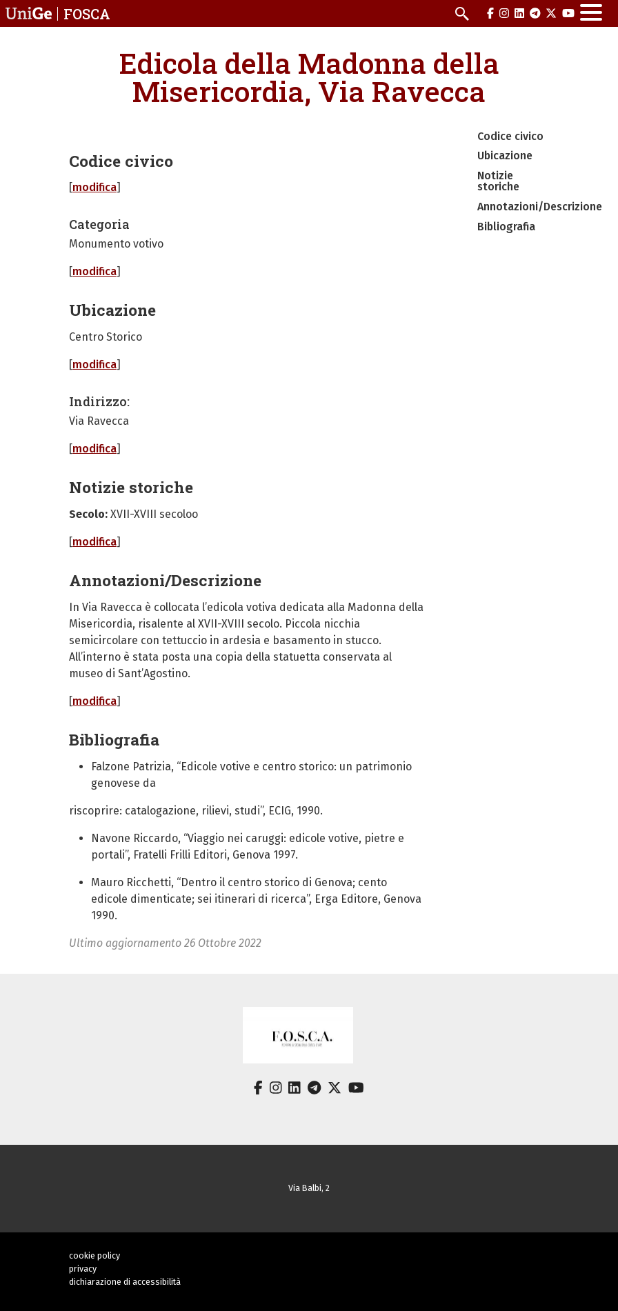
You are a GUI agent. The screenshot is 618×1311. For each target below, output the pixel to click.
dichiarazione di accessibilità (125, 1282)
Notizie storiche (498, 181)
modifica (94, 187)
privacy (83, 1268)
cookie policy (94, 1255)
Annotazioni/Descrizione (539, 206)
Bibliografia (506, 226)
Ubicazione (504, 155)
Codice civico (510, 136)
